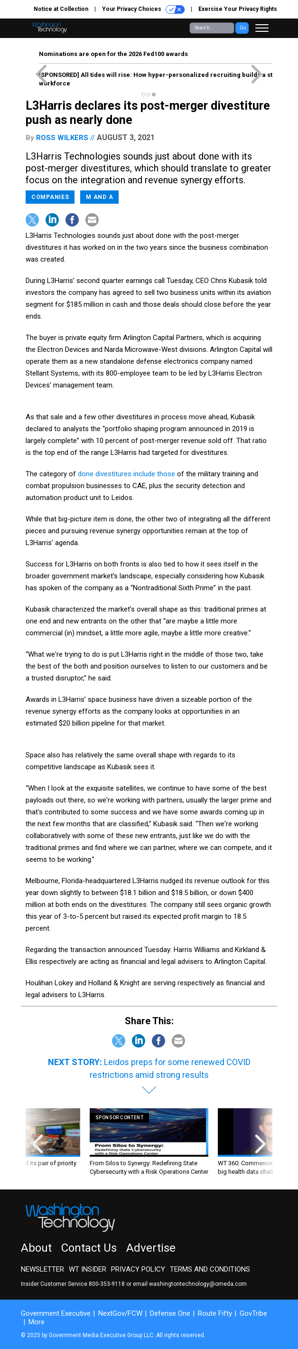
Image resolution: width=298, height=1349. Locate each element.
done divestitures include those (126, 474)
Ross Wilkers (62, 137)
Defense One (170, 1313)
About (36, 1248)
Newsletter (42, 1269)
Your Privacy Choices (143, 9)
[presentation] (37, 1146)
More (36, 1322)
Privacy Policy (138, 1269)
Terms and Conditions (210, 1269)
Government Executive (56, 1313)
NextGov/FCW (120, 1313)
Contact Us (89, 1248)
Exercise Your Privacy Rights (237, 9)
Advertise (151, 1248)
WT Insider (87, 1269)
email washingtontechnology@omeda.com (190, 1284)
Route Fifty (215, 1313)
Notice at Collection (61, 9)
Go (243, 27)
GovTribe (253, 1313)
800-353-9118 (107, 1284)
